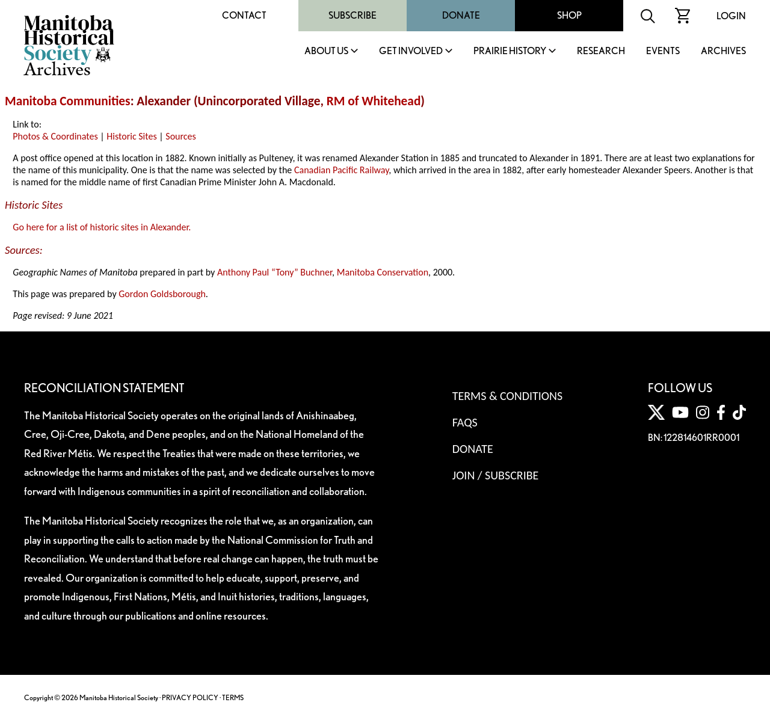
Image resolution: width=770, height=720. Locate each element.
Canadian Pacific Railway (341, 170)
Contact (244, 15)
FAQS (465, 422)
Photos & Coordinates (55, 136)
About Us (326, 51)
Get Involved (411, 51)
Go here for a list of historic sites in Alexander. (102, 227)
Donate (461, 15)
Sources (180, 136)
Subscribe (352, 15)
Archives (723, 51)
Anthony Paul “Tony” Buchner (274, 272)
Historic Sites (131, 136)
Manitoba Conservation (382, 272)
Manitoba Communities (68, 101)
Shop (569, 15)
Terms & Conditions (507, 396)
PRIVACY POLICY (190, 697)
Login (731, 16)
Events (663, 51)
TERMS (233, 697)
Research (601, 51)
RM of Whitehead (374, 101)
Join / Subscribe (495, 475)
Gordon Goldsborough (162, 294)
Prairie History (509, 51)
